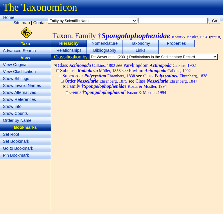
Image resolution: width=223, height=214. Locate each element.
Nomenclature (105, 43)
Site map (21, 22)
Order (96, 81)
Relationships (68, 50)
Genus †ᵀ (117, 92)
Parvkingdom (159, 65)
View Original (15, 64)
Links (140, 50)
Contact (40, 22)
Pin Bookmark (16, 155)
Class (86, 65)
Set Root (11, 134)
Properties (176, 43)
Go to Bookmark (18, 148)
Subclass (90, 70)
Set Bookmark (16, 141)
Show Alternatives (19, 92)
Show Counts (15, 113)
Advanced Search (19, 50)
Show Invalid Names (22, 85)
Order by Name (17, 120)
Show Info (12, 106)
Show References (19, 99)
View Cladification (19, 71)
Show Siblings (16, 78)
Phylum (160, 70)
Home (8, 17)
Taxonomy (140, 43)
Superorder (98, 75)
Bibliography (104, 50)
